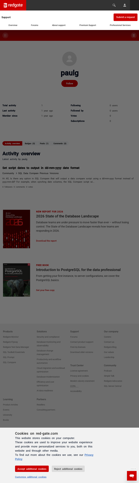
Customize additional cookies (30, 477)
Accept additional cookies (31, 469)
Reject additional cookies (68, 469)
